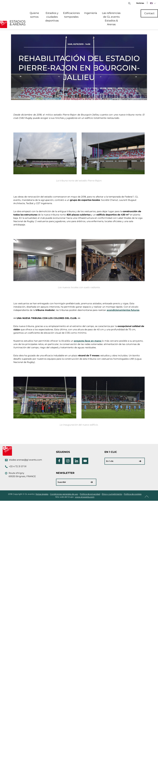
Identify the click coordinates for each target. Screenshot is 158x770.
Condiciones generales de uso (64, 494)
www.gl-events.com (84, 497)
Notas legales (42, 494)
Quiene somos (34, 15)
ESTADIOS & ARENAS (17, 23)
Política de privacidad (90, 494)
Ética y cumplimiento (112, 494)
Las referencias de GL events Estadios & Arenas (111, 19)
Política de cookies (132, 494)
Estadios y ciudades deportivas (52, 17)
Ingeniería (90, 13)
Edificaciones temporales (71, 15)
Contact (149, 13)
